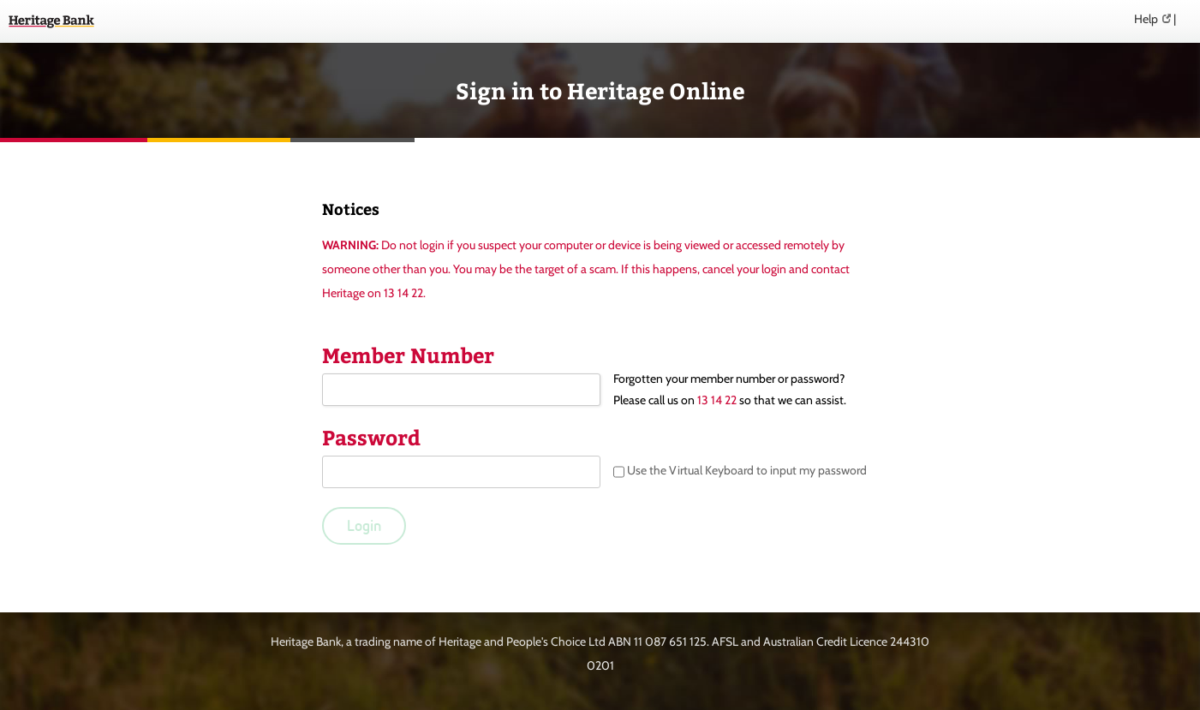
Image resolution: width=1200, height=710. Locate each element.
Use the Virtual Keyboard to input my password (740, 472)
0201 (600, 665)
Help (1146, 19)
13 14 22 (717, 400)
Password (371, 436)
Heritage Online (51, 21)
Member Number (408, 354)
